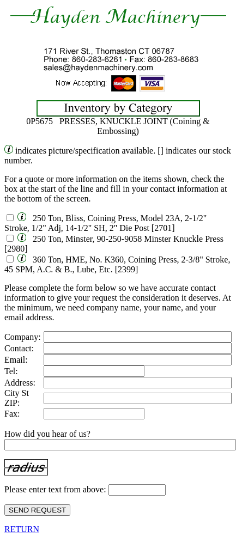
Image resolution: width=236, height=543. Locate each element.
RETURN (21, 529)
